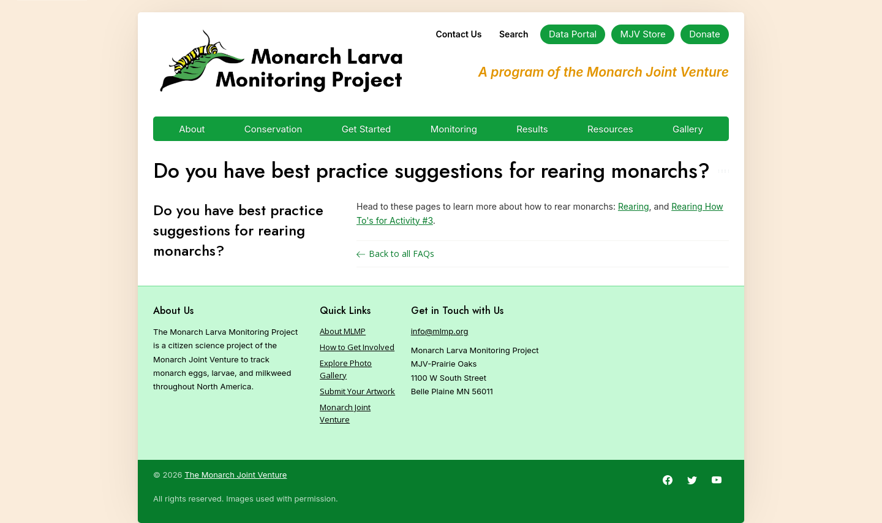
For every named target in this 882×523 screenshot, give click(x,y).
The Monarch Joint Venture (235, 474)
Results (532, 129)
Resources (610, 129)
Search (514, 34)
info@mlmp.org (440, 331)
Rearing (633, 206)
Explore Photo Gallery (346, 369)
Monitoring (454, 129)
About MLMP (343, 331)
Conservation (273, 129)
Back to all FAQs (395, 253)
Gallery (688, 129)
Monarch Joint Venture (345, 413)
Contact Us (458, 34)
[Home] (281, 61)
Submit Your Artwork (357, 391)
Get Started (366, 129)
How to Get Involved (357, 347)
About (192, 129)
